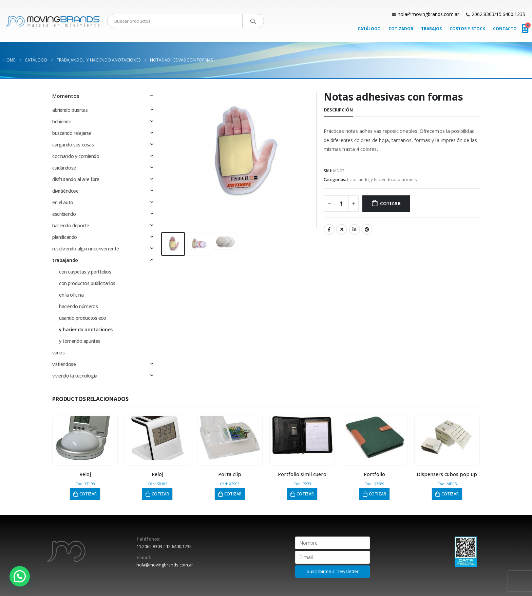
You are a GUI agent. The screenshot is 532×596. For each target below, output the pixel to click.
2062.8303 (483, 14)
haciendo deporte (70, 225)
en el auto (62, 202)
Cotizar (390, 203)
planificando (64, 237)
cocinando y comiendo (75, 156)
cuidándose (64, 167)
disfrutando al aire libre (75, 179)
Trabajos (431, 29)
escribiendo (64, 214)
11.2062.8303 (149, 546)
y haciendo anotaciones (394, 179)
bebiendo (62, 121)
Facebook (329, 229)
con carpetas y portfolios (85, 271)
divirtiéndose (65, 191)
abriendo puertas (70, 110)
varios (58, 352)
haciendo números (78, 306)
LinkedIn (354, 229)
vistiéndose (64, 364)
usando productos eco (82, 318)
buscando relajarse (71, 133)
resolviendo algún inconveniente (85, 248)
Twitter (341, 229)
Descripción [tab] (338, 110)
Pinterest (367, 229)
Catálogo (369, 29)
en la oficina (71, 295)
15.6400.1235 (510, 14)
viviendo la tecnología (74, 375)
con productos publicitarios (87, 283)
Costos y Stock (467, 29)
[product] (85, 438)
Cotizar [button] (88, 494)
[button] (20, 576)
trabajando (358, 179)
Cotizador (400, 29)
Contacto (505, 29)
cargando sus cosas (73, 144)
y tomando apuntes (79, 341)
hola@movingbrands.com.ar (428, 14)
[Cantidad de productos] (341, 203)
